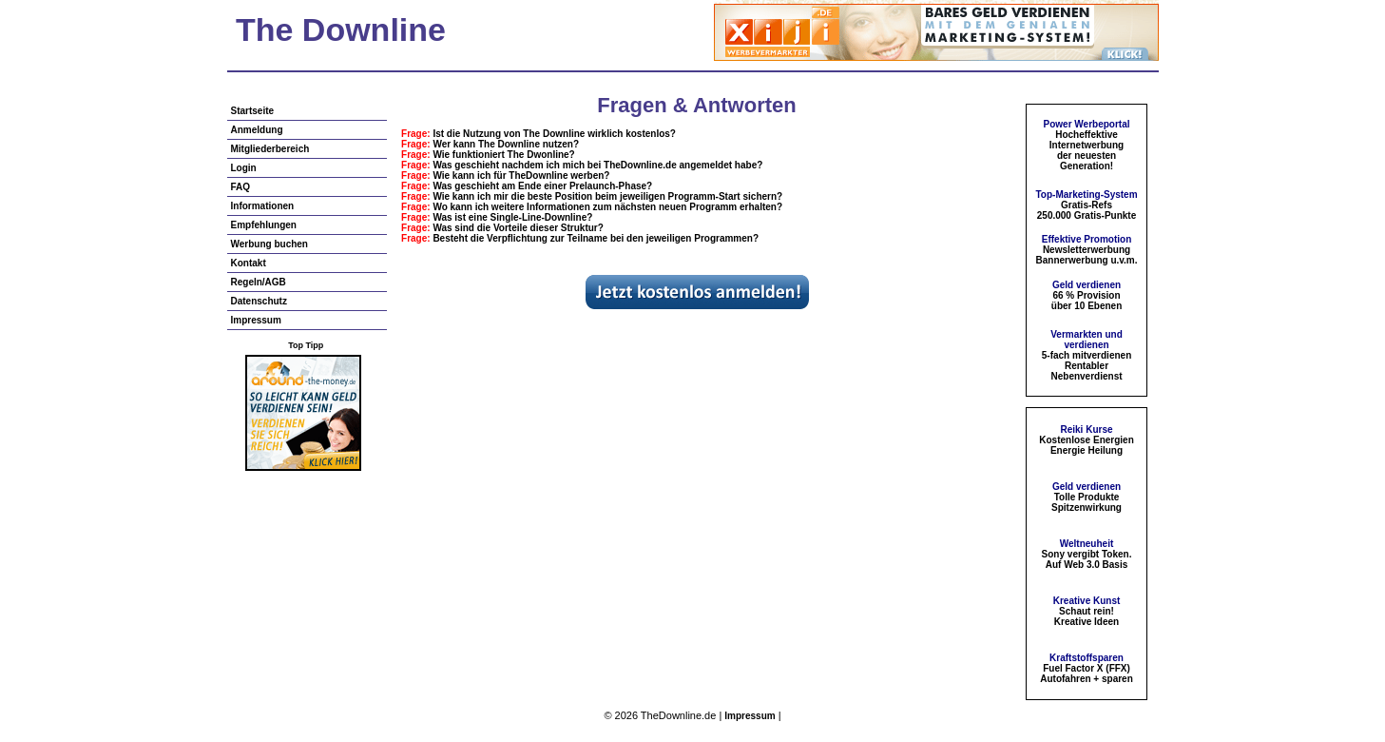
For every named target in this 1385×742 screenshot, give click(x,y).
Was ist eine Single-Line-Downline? (512, 217)
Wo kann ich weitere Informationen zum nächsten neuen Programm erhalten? (607, 207)
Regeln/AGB (258, 282)
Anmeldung (257, 130)
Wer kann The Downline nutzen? (506, 144)
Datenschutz (259, 301)
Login (244, 168)
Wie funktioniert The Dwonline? (503, 154)
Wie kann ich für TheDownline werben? (521, 175)
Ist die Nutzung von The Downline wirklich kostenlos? (554, 133)
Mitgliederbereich (270, 149)
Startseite (253, 111)
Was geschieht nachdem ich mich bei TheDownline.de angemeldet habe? (597, 165)
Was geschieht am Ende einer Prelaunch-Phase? (542, 186)
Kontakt (248, 263)
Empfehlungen (264, 225)
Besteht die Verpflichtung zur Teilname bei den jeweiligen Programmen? (596, 238)
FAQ (241, 187)
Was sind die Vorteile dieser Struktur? (518, 228)
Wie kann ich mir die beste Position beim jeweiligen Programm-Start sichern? (607, 196)
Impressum (256, 320)
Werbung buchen (269, 244)
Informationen (263, 206)
